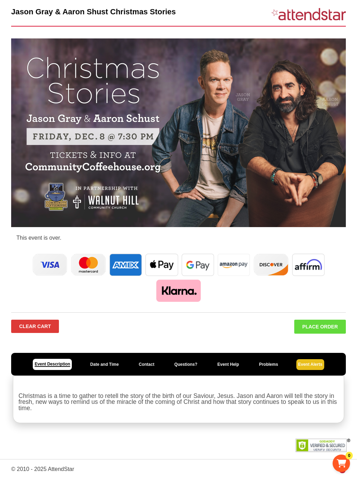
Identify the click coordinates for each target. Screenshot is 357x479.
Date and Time (104, 364)
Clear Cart (35, 326)
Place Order (320, 326)
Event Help (228, 364)
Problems (268, 364)
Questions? (185, 364)
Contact (146, 364)
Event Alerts (310, 364)
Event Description (52, 364)
